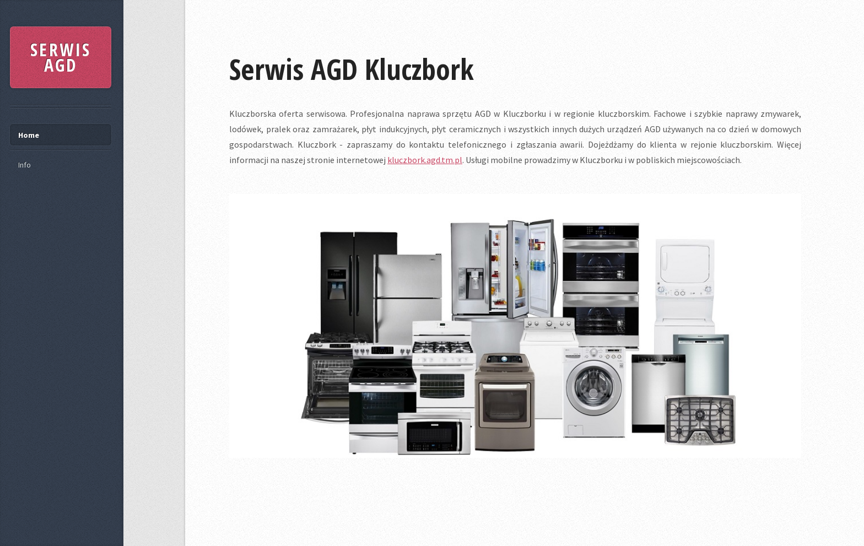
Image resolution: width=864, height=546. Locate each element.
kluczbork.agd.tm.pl (424, 159)
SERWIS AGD (60, 57)
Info (24, 165)
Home (28, 135)
